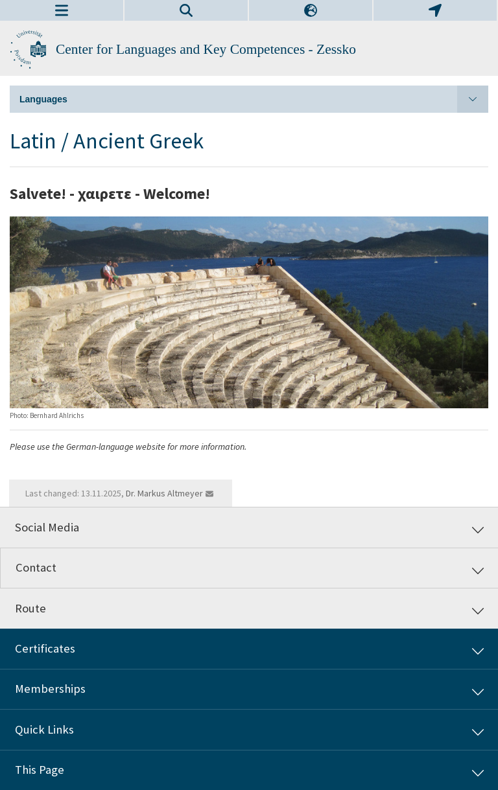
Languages (253, 99)
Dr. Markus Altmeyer (164, 493)
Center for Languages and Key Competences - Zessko (206, 49)
